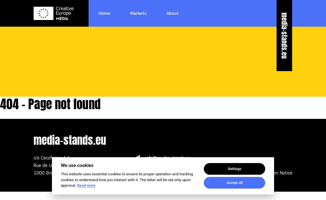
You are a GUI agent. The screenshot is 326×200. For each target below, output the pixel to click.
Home (104, 13)
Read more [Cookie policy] (86, 185)
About (173, 13)
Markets (138, 13)
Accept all (234, 183)
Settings (234, 169)
